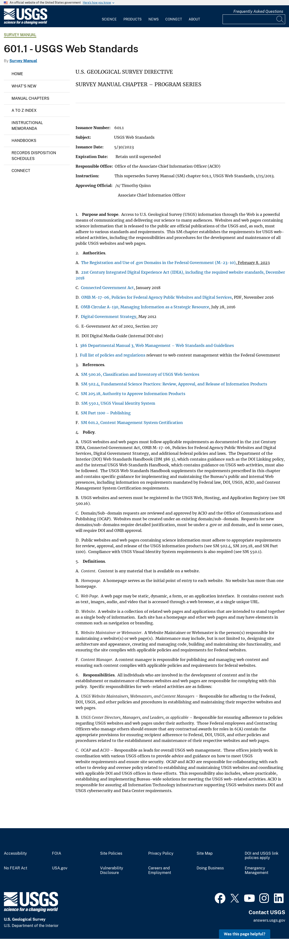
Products (132, 19)
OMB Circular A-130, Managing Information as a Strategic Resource (145, 306)
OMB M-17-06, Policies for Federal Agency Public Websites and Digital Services (156, 297)
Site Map (205, 853)
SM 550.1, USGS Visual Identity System (118, 403)
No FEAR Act (15, 868)
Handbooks (24, 140)
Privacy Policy (160, 853)
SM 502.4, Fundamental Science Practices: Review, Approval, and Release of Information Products (174, 384)
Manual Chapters (30, 98)
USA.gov (59, 868)
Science (109, 19)
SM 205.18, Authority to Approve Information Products (133, 393)
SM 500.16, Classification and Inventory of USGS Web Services (140, 374)
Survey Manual (20, 35)
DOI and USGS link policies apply (261, 855)
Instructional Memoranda (27, 125)
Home (17, 74)
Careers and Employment (159, 870)
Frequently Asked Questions (258, 11)
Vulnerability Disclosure (111, 870)
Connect (173, 19)
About (194, 19)
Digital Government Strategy (108, 316)
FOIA (56, 853)
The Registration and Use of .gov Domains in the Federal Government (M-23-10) (158, 262)
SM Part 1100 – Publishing (106, 412)
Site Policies (111, 853)
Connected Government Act (107, 287)
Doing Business (210, 868)
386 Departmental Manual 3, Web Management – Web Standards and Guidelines (157, 345)
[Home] (25, 23)
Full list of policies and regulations (112, 355)
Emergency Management (256, 870)
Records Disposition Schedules (34, 156)
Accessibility (15, 853)
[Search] (280, 19)
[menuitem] (109, 16)
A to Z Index (24, 110)
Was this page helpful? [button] (244, 934)
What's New (24, 86)
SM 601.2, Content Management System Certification (132, 422)
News (153, 19)
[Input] (254, 19)
